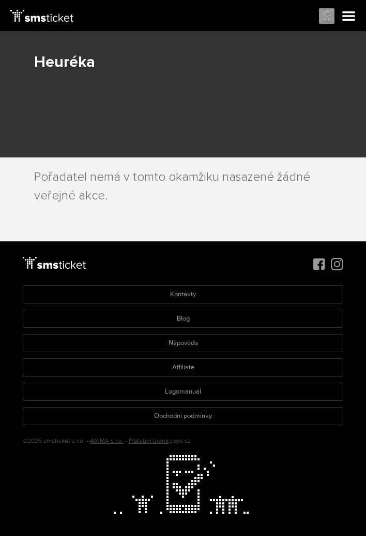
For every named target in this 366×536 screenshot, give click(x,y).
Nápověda (183, 343)
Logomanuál (183, 391)
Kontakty (183, 294)
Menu (349, 16)
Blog (183, 318)
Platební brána (149, 441)
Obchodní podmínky (183, 416)
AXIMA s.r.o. (107, 441)
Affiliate (183, 367)
